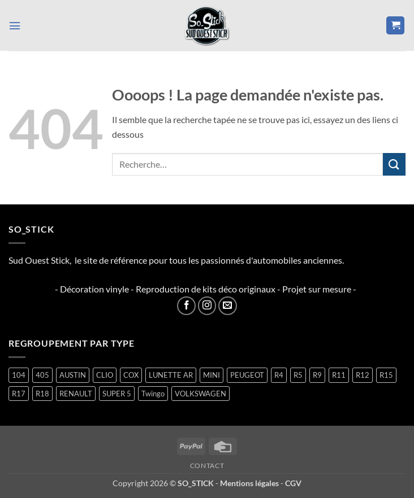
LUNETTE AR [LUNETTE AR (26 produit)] (171, 374)
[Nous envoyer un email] (227, 305)
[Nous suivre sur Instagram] (207, 305)
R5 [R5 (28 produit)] (298, 374)
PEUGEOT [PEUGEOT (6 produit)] (247, 374)
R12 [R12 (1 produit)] (362, 374)
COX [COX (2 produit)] (131, 374)
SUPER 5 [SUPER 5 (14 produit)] (116, 393)
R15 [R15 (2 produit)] (386, 374)
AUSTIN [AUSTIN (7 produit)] (72, 374)
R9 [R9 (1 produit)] (317, 374)
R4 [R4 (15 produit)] (278, 374)
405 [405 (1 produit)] (42, 374)
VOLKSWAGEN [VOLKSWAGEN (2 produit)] (200, 393)
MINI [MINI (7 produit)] (211, 374)
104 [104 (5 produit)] (18, 374)
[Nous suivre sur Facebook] (186, 305)
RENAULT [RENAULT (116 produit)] (75, 393)
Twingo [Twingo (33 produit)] (153, 393)
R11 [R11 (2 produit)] (339, 374)
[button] (15, 25)
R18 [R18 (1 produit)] (42, 393)
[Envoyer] (394, 164)
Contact (207, 465)
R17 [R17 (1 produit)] (18, 393)
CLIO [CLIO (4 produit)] (104, 374)
